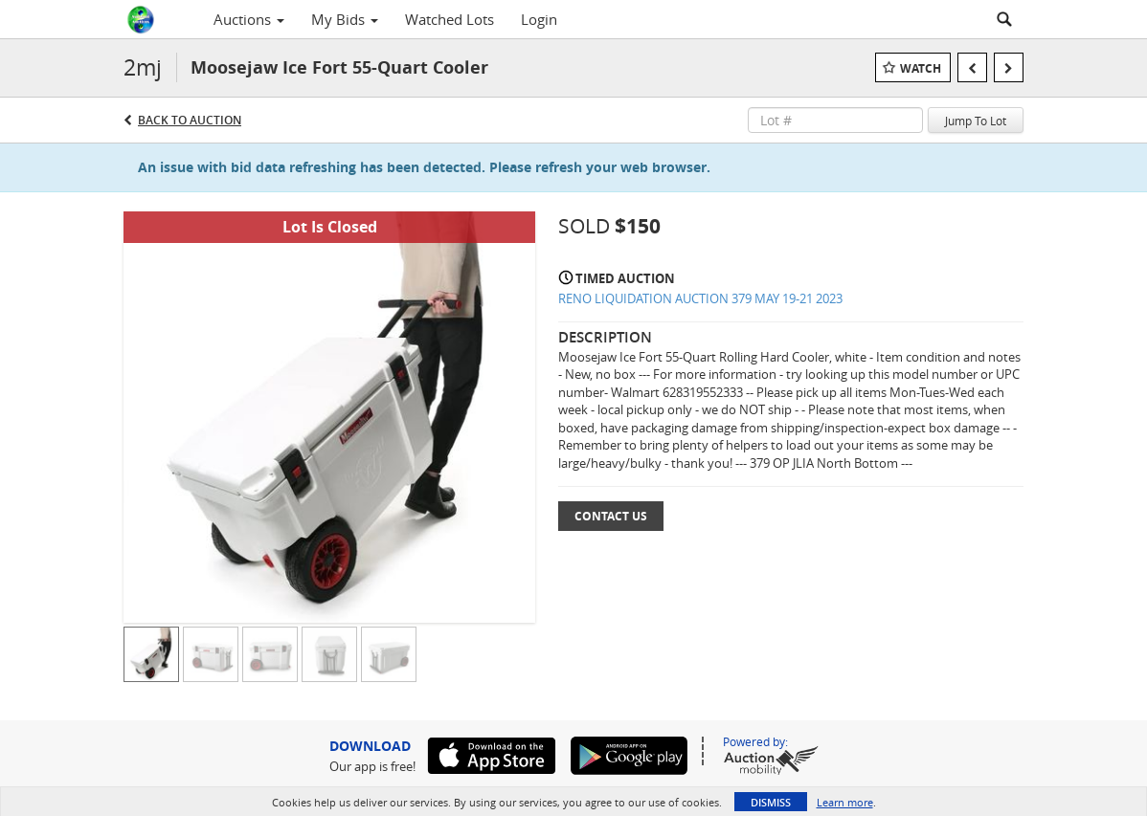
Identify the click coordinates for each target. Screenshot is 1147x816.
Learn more (845, 802)
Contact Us (610, 516)
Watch (920, 68)
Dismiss (771, 802)
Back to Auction (189, 120)
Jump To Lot (975, 120)
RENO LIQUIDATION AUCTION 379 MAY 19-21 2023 (700, 298)
